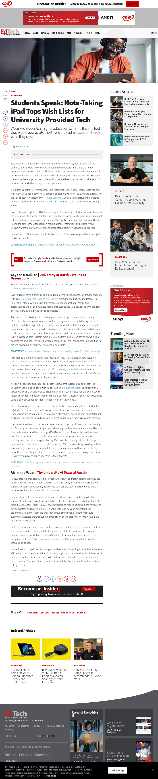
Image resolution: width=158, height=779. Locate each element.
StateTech (42, 755)
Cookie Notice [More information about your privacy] (50, 776)
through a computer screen (48, 183)
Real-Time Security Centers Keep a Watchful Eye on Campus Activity (137, 101)
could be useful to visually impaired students (62, 369)
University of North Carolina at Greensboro (48, 276)
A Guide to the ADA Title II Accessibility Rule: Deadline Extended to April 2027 (137, 345)
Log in (153, 32)
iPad (16, 310)
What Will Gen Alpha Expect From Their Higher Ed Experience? (137, 114)
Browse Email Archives (114, 731)
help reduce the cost (68, 387)
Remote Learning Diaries (56, 197)
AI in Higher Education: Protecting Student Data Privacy (137, 357)
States (35, 33)
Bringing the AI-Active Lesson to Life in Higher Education (136, 126)
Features (45, 33)
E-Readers (32, 612)
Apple (38, 284)
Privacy (36, 725)
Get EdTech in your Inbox (115, 724)
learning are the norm (58, 212)
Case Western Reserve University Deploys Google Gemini (135, 382)
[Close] (153, 770)
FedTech (25, 755)
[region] (79, 770)
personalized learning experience (40, 298)
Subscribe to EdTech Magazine (118, 754)
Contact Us (23, 725)
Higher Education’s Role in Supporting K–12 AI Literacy (137, 139)
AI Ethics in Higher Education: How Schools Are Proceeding (137, 370)
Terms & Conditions (54, 725)
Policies (82, 612)
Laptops (44, 612)
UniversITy (78, 33)
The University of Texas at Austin (62, 472)
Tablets (56, 482)
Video (69, 33)
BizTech (10, 755)
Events (89, 33)
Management (68, 612)
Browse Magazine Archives (116, 760)
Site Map (9, 729)
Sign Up (131, 3)
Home (6, 91)
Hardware (13, 91)
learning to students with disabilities (29, 361)
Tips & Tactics (58, 33)
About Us (9, 725)
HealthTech (13, 761)
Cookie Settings (117, 770)
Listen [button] (20, 154)
